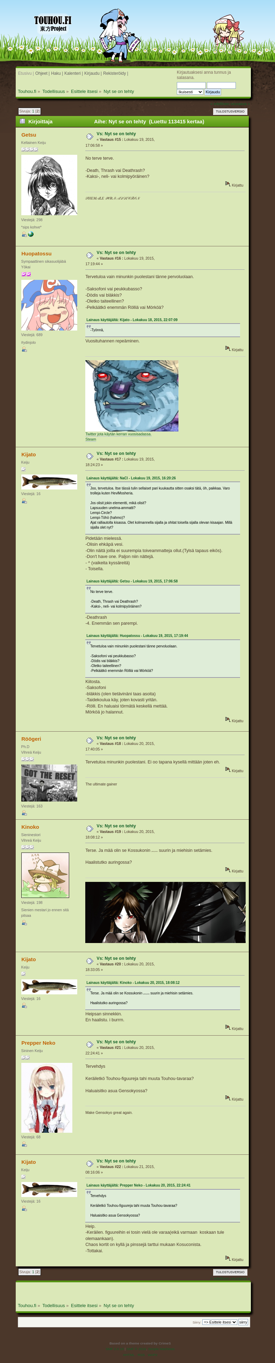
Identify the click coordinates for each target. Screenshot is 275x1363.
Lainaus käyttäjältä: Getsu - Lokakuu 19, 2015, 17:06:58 (132, 581)
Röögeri (31, 739)
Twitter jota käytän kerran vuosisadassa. (118, 434)
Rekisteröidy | (115, 73)
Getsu (28, 135)
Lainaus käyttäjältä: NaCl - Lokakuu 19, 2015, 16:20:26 (131, 478)
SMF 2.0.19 (115, 1349)
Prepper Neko (38, 1043)
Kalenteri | (73, 73)
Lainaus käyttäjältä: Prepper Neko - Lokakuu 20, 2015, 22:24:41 (138, 1185)
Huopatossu (36, 253)
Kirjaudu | (93, 73)
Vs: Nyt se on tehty (116, 133)
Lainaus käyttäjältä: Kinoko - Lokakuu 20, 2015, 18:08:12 (133, 983)
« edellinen (219, 104)
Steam (90, 439)
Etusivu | (26, 73)
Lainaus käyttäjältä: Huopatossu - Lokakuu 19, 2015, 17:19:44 (137, 636)
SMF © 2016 (136, 1349)
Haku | (57, 73)
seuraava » (240, 104)
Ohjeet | (42, 73)
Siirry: (197, 1322)
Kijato (28, 454)
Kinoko (30, 827)
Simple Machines (161, 1349)
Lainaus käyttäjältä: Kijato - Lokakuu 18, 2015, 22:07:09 (132, 320)
